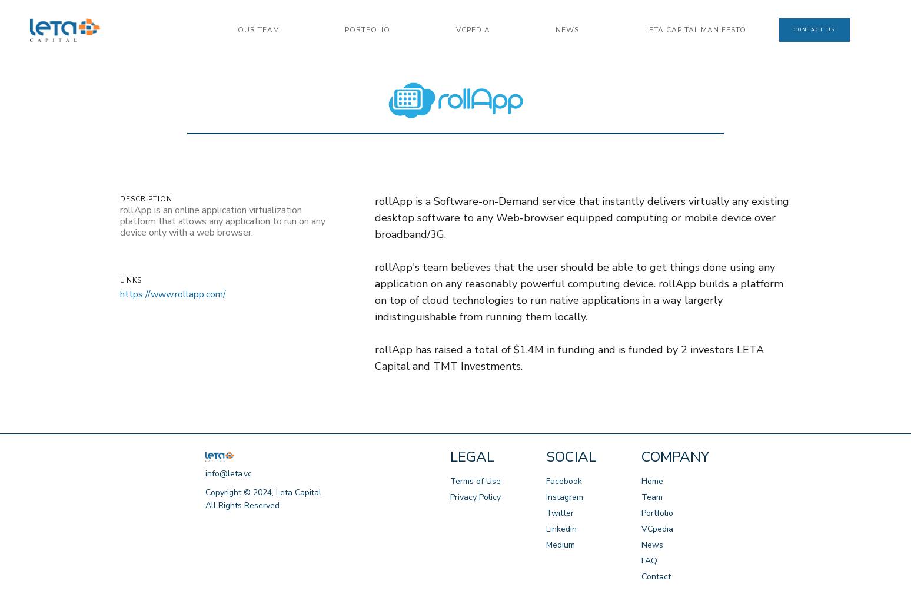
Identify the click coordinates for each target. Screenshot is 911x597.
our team (259, 30)
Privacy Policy (475, 497)
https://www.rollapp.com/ (173, 294)
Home (652, 481)
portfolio (367, 30)
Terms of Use (475, 481)
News (652, 544)
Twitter (560, 513)
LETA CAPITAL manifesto (695, 30)
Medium (560, 544)
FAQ (649, 560)
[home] (117, 30)
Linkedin (561, 529)
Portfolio (657, 513)
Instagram (564, 497)
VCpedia (657, 529)
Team (652, 497)
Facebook (564, 481)
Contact (656, 576)
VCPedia (473, 30)
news (567, 30)
